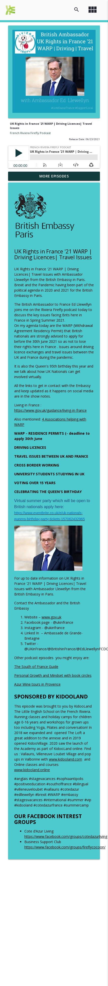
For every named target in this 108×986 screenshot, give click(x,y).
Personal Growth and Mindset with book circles (53, 675)
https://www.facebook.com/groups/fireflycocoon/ (64, 847)
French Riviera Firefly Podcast (30, 133)
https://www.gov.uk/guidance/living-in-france (50, 410)
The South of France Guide (36, 666)
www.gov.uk (51, 617)
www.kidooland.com (65, 759)
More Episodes (54, 176)
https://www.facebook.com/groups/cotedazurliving (65, 836)
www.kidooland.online (32, 769)
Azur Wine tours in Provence (37, 684)
